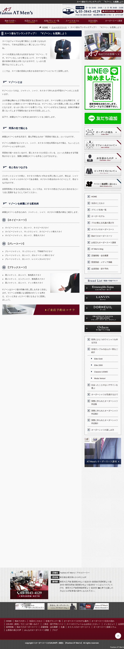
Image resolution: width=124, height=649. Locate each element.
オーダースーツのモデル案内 (76, 621)
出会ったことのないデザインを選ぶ (104, 386)
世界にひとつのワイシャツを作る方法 (104, 341)
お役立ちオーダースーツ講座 (103, 242)
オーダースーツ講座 (113, 21)
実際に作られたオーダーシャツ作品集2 (104, 412)
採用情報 (10, 627)
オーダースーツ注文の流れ (103, 621)
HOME (94, 197)
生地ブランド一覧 (51, 21)
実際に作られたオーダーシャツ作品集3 (104, 421)
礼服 (63, 627)
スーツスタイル (72, 21)
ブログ (55, 630)
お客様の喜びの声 (13, 630)
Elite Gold (98, 359)
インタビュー (109, 624)
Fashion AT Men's (117, 647)
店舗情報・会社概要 (99, 255)
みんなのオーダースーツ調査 (36, 630)
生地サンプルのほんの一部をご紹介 (104, 350)
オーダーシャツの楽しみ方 (102, 430)
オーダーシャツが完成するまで (104, 394)
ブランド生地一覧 (98, 210)
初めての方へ (10, 21)
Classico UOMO (101, 372)
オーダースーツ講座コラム (104, 627)
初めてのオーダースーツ (101, 236)
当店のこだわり (31, 21)
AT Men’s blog (97, 249)
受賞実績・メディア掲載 (101, 262)
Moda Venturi (99, 378)
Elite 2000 (98, 365)
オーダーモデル (98, 216)
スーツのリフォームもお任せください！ (83, 624)
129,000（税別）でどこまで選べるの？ (22, 624)
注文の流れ (93, 21)
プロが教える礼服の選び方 (102, 223)
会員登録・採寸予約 (99, 269)
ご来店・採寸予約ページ (53, 624)
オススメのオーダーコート (102, 229)
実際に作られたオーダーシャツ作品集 (104, 402)
